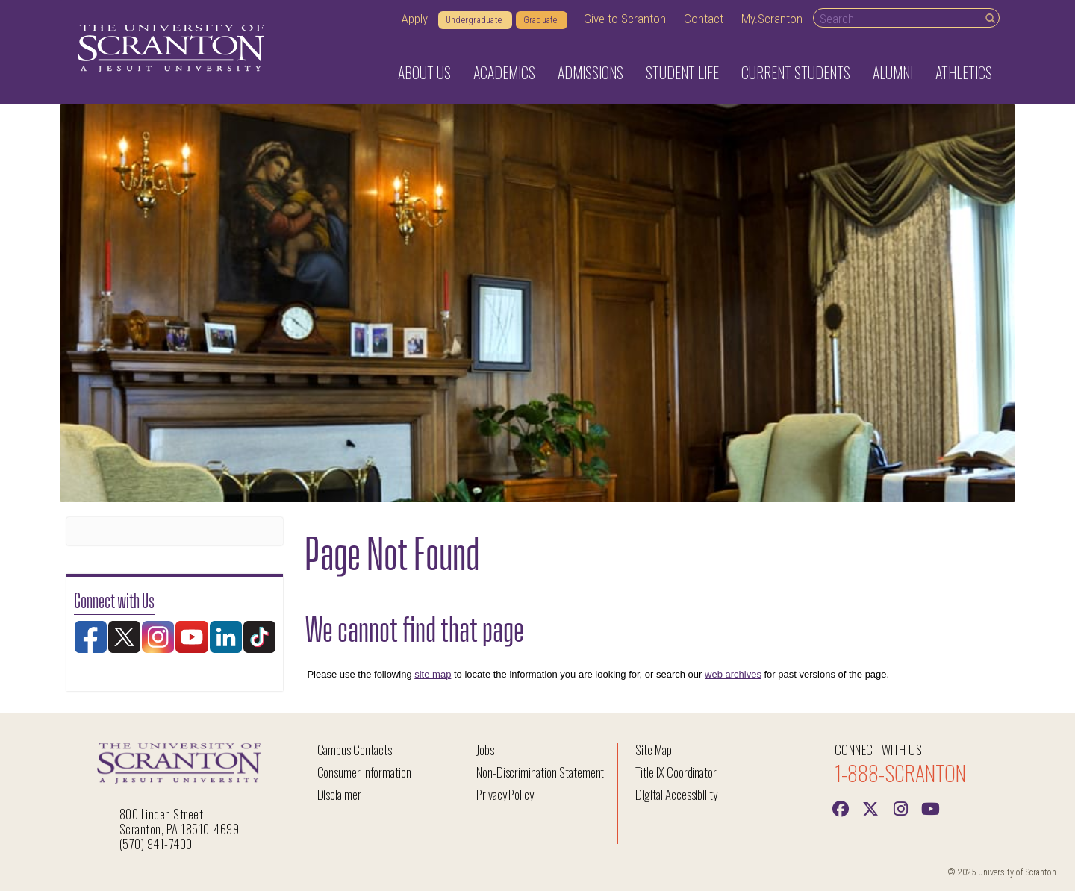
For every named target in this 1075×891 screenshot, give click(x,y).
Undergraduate (475, 20)
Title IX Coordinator (676, 772)
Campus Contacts (354, 749)
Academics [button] (504, 72)
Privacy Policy (505, 794)
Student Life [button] (682, 72)
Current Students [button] (795, 72)
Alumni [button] (893, 72)
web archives (733, 674)
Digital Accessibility (676, 794)
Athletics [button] (963, 72)
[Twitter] (870, 807)
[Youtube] (930, 807)
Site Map (653, 749)
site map (432, 674)
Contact (703, 18)
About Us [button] (424, 72)
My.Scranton (772, 18)
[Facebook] (841, 807)
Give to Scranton (625, 18)
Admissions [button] (590, 72)
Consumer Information (364, 772)
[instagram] (900, 807)
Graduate (541, 20)
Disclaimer (339, 794)
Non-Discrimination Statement (540, 772)
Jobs (485, 749)
